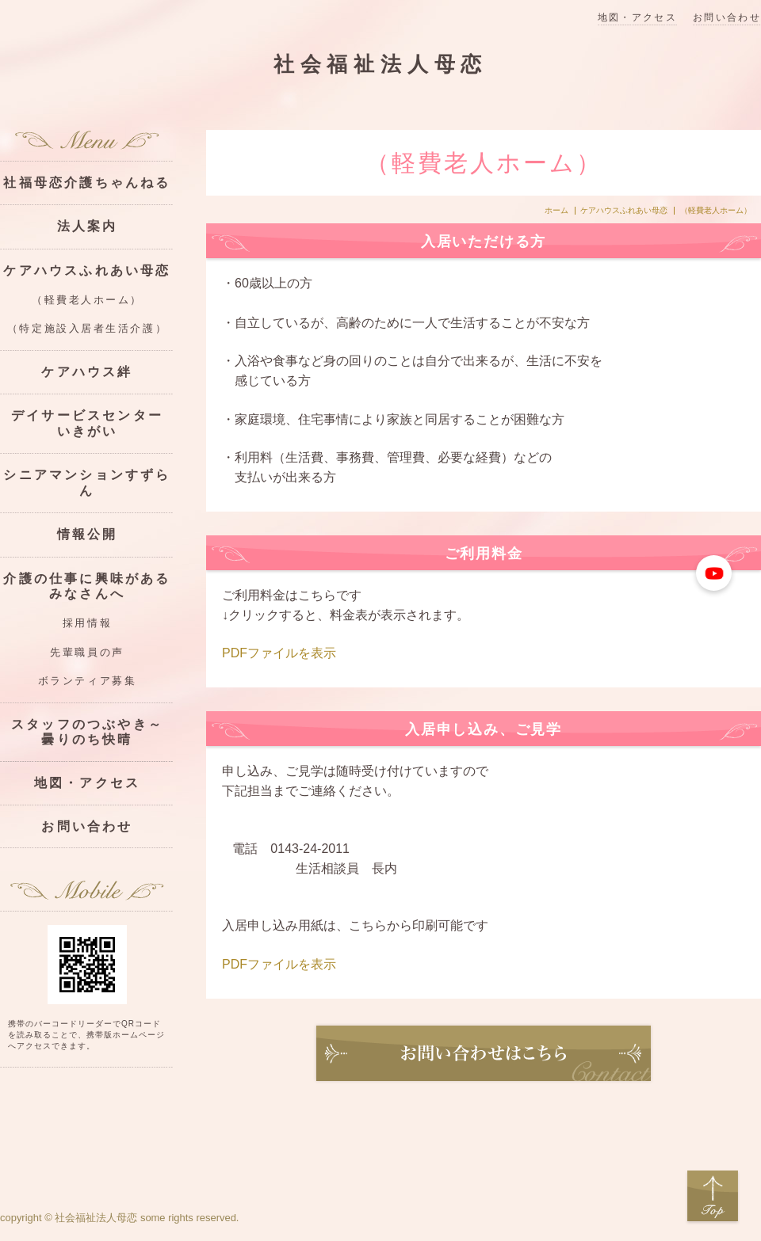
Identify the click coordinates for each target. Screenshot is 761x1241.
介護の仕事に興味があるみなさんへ (86, 586)
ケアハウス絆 (86, 372)
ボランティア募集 (87, 681)
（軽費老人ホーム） (87, 300)
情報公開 (87, 534)
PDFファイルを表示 (279, 653)
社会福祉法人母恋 (380, 64)
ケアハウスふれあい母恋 (623, 211)
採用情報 (87, 623)
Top (712, 1196)
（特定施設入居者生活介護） (87, 328)
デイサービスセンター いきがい (92, 423)
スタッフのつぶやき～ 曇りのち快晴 (92, 732)
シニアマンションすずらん (86, 482)
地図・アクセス (637, 18)
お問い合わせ (727, 18)
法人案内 (87, 226)
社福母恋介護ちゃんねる (86, 182)
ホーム (556, 211)
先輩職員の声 (87, 652)
